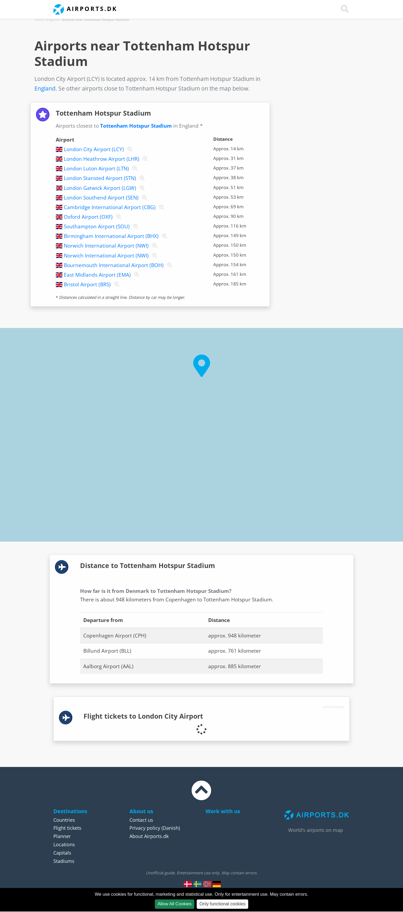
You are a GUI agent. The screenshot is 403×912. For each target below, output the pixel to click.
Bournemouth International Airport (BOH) (114, 265)
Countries (64, 820)
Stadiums (63, 861)
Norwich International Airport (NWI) (106, 245)
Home (39, 19)
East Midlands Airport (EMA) (97, 274)
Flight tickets (67, 828)
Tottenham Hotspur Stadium (136, 125)
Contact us (141, 820)
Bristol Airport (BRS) (87, 284)
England (53, 19)
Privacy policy (144, 828)
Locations (64, 844)
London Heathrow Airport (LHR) (101, 158)
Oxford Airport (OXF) (88, 216)
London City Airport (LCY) (94, 149)
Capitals (62, 853)
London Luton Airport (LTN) (96, 168)
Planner (62, 836)
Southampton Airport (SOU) (97, 226)
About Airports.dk (149, 836)
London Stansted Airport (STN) (100, 178)
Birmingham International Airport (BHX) (111, 236)
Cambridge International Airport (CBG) (110, 207)
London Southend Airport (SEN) (101, 197)
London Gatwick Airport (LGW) (100, 188)
